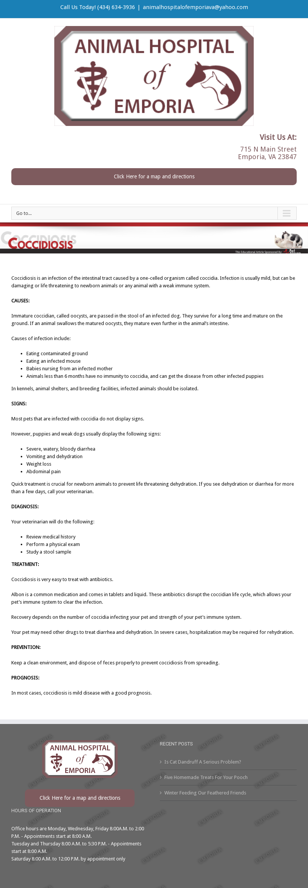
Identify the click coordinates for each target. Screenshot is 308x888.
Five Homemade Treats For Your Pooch (206, 777)
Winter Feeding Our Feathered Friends (205, 793)
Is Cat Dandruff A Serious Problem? (202, 762)
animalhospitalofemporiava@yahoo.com (195, 7)
